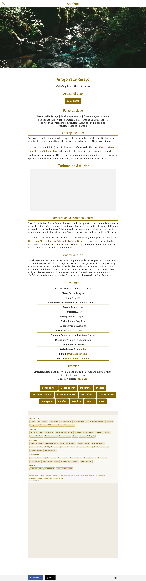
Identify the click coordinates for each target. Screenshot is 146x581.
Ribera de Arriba (65, 241)
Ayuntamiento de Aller (77, 358)
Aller (30, 241)
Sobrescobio (50, 151)
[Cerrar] (3, 3)
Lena (30, 151)
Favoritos (76, 401)
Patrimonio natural (66, 394)
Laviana (109, 147)
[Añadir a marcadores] (115, 578)
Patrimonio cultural (41, 394)
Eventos (100, 388)
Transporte (47, 401)
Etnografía (85, 388)
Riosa (80, 241)
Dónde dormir (67, 388)
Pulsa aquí (82, 378)
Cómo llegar (73, 101)
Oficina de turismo (77, 353)
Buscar (90, 401)
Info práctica (87, 394)
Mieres (37, 151)
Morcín (52, 241)
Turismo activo (106, 394)
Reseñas (62, 401)
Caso (101, 147)
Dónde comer (48, 388)
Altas (101, 401)
